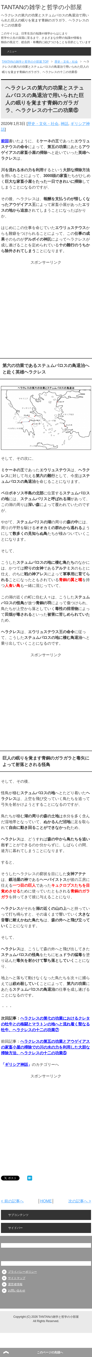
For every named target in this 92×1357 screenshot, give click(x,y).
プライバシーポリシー (22, 1271)
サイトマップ (16, 1278)
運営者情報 (15, 1284)
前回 (5, 141)
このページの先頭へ (50, 1352)
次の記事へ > (79, 1201)
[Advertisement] (45, 310)
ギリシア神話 (16, 1064)
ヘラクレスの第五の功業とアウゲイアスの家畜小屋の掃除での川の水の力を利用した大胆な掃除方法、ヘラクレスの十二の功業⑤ (45, 1047)
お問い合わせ (16, 1290)
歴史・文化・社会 (43, 124)
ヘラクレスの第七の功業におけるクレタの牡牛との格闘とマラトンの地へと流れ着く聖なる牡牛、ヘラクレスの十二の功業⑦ (45, 1024)
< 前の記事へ (12, 1201)
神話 (64, 124)
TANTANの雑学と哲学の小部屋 (41, 7)
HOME (46, 1201)
